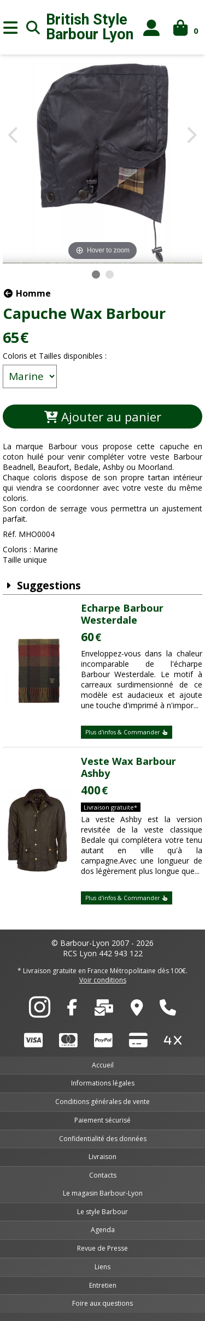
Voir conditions (102, 980)
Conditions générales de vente (102, 1101)
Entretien (102, 1285)
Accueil (103, 1065)
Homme (27, 293)
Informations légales (102, 1083)
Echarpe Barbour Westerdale (122, 613)
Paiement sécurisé (102, 1120)
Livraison (102, 1156)
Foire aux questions (102, 1303)
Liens (102, 1266)
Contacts (102, 1175)
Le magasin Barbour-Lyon (103, 1193)
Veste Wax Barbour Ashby (128, 767)
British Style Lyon (89, 27)
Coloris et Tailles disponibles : (55, 356)
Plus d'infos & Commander (126, 732)
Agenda (103, 1229)
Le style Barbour (102, 1211)
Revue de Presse (102, 1248)
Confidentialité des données (103, 1138)
